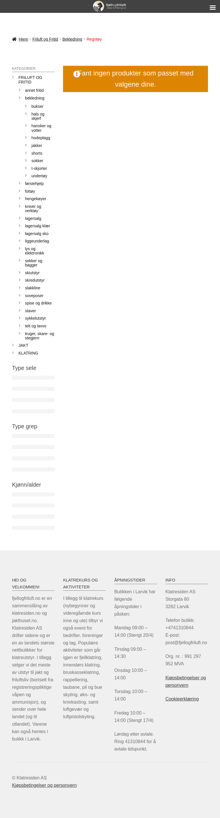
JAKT (23, 345)
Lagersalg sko (37, 233)
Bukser (38, 106)
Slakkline (32, 288)
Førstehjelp (34, 183)
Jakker (37, 145)
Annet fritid (34, 90)
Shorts (37, 153)
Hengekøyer (35, 198)
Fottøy (30, 191)
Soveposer (34, 295)
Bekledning (72, 39)
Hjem (23, 39)
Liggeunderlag (37, 241)
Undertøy (39, 176)
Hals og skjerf (38, 116)
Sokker (37, 160)
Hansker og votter (41, 128)
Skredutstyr (34, 280)
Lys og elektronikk (34, 250)
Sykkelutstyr (35, 318)
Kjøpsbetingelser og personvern (44, 785)
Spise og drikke (38, 303)
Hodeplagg (41, 138)
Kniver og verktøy (33, 208)
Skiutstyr (32, 272)
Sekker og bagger (33, 262)
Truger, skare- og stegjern (39, 335)
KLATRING (28, 353)
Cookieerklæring (182, 698)
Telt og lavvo (35, 326)
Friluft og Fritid (45, 39)
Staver (30, 311)
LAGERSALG (33, 218)
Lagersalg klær (37, 226)
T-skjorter (39, 168)
